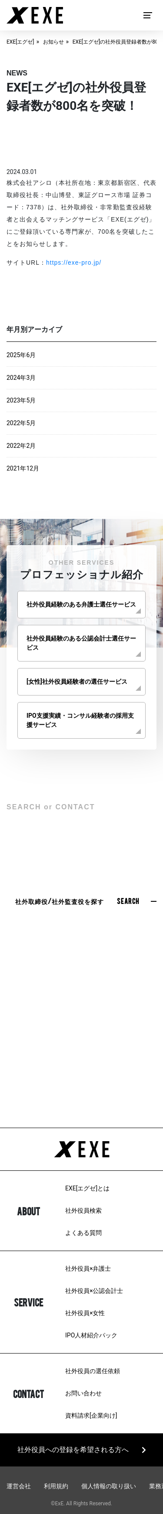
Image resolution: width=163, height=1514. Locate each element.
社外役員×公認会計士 (94, 1290)
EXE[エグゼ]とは (87, 1188)
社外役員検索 (83, 1210)
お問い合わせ (83, 1393)
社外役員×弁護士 (88, 1268)
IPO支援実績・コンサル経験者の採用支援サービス (80, 720)
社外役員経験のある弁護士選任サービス (81, 604)
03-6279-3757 (81, 1072)
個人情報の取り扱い (108, 1486)
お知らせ (53, 42)
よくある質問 (83, 1232)
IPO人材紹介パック (91, 1335)
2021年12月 (23, 468)
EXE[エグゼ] (20, 42)
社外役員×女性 (85, 1312)
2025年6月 (21, 354)
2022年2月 (21, 445)
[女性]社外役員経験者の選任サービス (77, 681)
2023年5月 (21, 400)
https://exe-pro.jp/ (73, 262)
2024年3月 (21, 377)
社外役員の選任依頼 (92, 1370)
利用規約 (56, 1486)
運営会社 (19, 1486)
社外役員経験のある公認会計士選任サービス (81, 643)
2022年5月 (21, 422)
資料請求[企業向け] (91, 1415)
